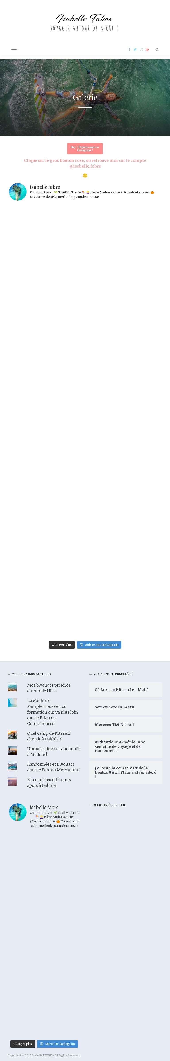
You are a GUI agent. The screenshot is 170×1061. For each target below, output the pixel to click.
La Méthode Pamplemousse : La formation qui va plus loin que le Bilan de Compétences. (52, 712)
